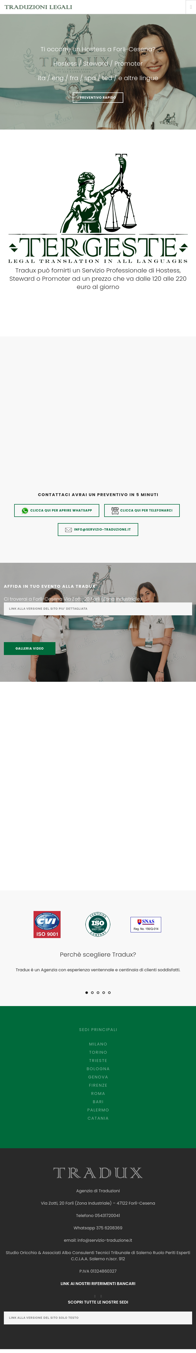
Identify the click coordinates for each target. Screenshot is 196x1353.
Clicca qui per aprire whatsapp (56, 510)
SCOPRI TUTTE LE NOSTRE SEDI (98, 1302)
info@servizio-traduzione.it (98, 529)
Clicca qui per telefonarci (142, 510)
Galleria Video (29, 648)
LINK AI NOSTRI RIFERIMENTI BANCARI (98, 1284)
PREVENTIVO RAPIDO (98, 97)
